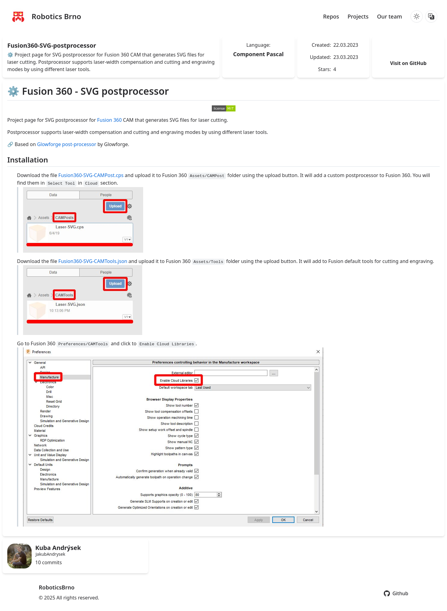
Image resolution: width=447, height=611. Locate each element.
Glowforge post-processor (66, 144)
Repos (331, 16)
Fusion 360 (109, 120)
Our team (389, 16)
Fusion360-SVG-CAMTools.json (92, 261)
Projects (358, 16)
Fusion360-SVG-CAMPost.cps (90, 175)
